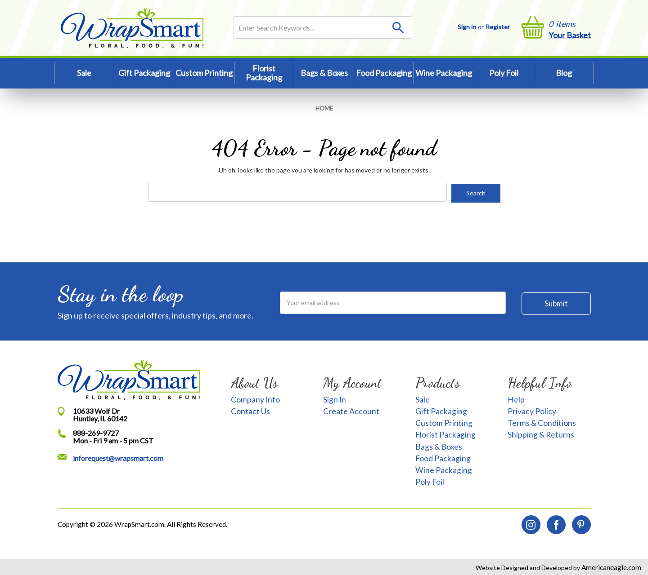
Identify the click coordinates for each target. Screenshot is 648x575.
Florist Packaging (264, 72)
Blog (564, 73)
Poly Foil (503, 73)
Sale (84, 73)
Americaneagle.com (610, 566)
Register (498, 26)
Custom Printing (204, 73)
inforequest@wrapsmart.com (118, 457)
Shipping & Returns (541, 434)
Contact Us (250, 410)
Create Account (351, 410)
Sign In (334, 398)
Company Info (255, 398)
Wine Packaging (443, 73)
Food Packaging (384, 73)
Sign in (467, 26)
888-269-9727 (96, 432)
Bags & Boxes (324, 73)
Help (516, 398)
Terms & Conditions (542, 422)
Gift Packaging (144, 73)
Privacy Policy (532, 410)
